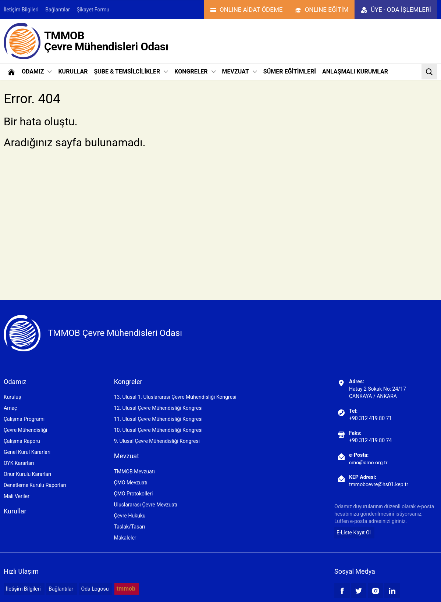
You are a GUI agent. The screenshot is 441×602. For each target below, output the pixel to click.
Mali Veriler (16, 496)
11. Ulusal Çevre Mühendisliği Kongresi (158, 419)
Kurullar (15, 511)
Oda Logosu (95, 589)
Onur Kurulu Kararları (27, 474)
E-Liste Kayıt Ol (354, 532)
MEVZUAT (239, 71)
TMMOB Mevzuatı (134, 471)
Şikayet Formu (93, 9)
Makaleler (125, 538)
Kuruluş (12, 397)
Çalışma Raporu (22, 441)
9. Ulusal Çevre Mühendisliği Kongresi (157, 441)
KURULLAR (73, 71)
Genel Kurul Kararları (27, 452)
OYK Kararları (19, 463)
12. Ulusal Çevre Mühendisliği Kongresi (158, 408)
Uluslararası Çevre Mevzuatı (145, 505)
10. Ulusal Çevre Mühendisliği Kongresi (158, 430)
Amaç (10, 408)
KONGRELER (195, 71)
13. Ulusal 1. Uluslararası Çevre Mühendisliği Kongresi (175, 397)
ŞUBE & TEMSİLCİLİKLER (131, 71)
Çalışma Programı (24, 419)
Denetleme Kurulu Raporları (35, 485)
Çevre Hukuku (130, 516)
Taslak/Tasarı (129, 527)
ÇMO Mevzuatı (130, 482)
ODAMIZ (37, 71)
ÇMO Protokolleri (133, 494)
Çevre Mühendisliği (25, 430)
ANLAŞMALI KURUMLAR (355, 71)
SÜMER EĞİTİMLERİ (289, 71)
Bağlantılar (57, 9)
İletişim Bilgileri (21, 9)
